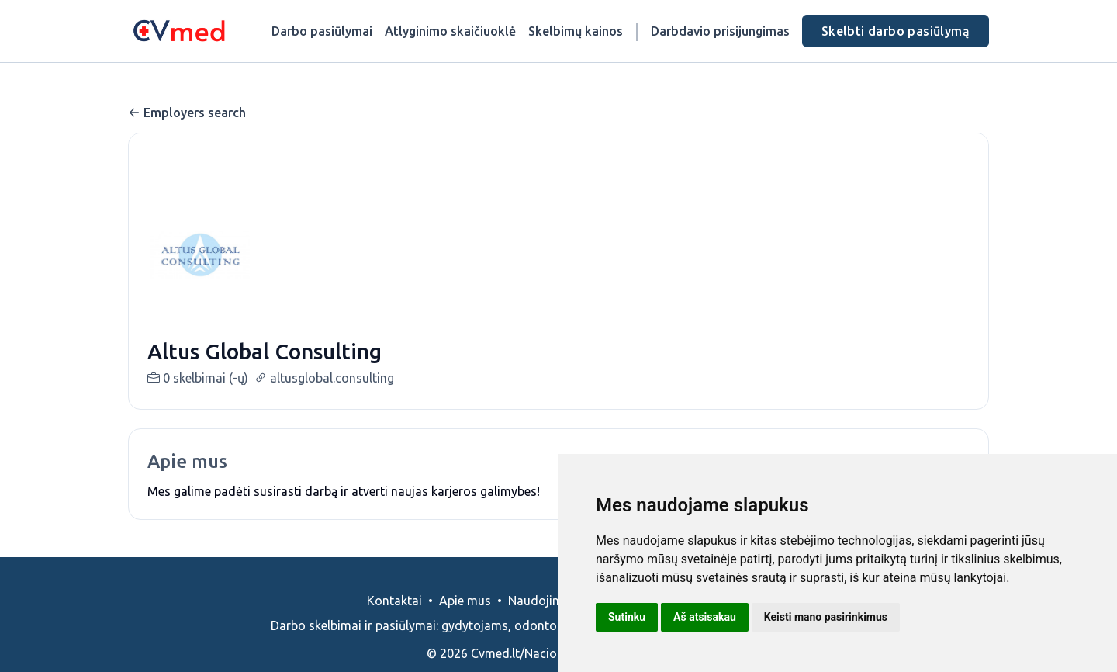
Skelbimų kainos (575, 31)
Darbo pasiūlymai (321, 31)
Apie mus (465, 619)
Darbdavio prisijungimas (720, 31)
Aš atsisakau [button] (704, 617)
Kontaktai (394, 619)
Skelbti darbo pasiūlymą (895, 31)
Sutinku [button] (626, 617)
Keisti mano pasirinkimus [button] (825, 617)
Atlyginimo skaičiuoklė (450, 31)
